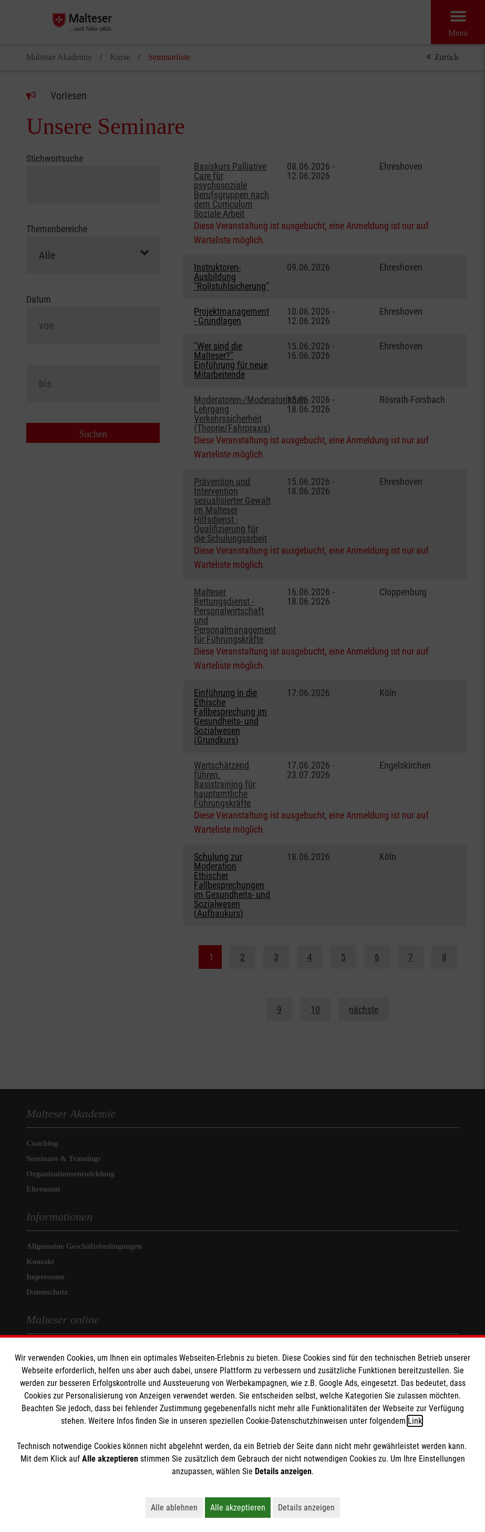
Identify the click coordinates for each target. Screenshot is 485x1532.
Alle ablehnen (177, 1507)
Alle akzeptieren (240, 1507)
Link (415, 1421)
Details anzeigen (309, 1507)
